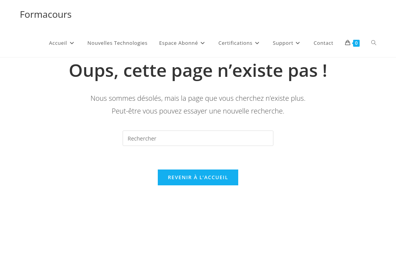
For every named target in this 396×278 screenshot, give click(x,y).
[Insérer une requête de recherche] (198, 138)
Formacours (46, 14)
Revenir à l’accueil (198, 177)
